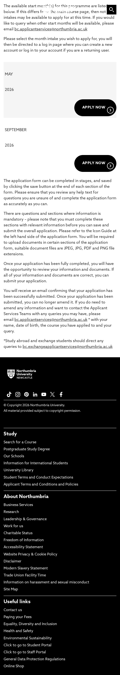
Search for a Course (20, 442)
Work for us (13, 526)
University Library (18, 470)
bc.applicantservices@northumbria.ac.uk (50, 29)
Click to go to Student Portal (27, 645)
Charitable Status (18, 533)
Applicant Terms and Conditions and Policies (41, 484)
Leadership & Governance (25, 519)
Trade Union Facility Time (25, 575)
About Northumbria (26, 496)
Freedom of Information (24, 540)
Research (11, 512)
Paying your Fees (18, 617)
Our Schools (14, 456)
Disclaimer (12, 561)
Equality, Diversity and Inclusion (30, 624)
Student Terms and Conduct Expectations (38, 477)
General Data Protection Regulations (34, 659)
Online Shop (14, 666)
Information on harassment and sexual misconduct (46, 582)
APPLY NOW (98, 110)
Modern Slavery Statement (26, 568)
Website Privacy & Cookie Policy (30, 554)
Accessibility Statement (23, 547)
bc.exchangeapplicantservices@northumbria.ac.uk (68, 347)
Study (10, 434)
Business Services (18, 505)
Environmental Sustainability (28, 638)
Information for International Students (36, 463)
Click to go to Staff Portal (25, 652)
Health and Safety (18, 631)
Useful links (17, 602)
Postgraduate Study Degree (27, 449)
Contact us (13, 610)
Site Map (11, 589)
